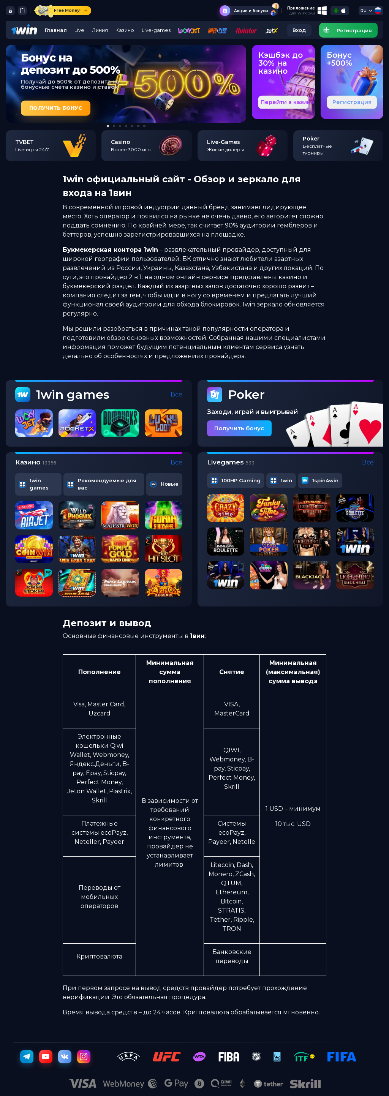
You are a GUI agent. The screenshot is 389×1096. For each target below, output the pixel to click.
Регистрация (352, 102)
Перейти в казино (287, 102)
